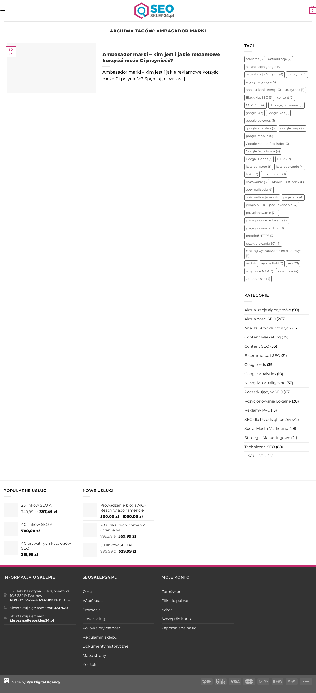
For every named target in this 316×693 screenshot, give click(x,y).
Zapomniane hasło (179, 628)
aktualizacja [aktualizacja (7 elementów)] (279, 59)
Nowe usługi (94, 619)
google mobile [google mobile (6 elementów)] (259, 136)
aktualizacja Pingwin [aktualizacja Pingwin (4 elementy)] (264, 74)
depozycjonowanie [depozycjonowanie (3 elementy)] (286, 105)
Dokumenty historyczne (105, 646)
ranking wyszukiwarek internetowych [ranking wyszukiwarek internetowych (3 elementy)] (274, 253)
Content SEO (256, 346)
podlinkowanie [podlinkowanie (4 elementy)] (283, 205)
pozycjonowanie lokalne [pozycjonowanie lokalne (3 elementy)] (267, 220)
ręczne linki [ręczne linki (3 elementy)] (272, 263)
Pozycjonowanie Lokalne (267, 401)
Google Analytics (260, 374)
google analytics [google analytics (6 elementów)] (261, 128)
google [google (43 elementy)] (254, 113)
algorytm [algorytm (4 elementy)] (297, 74)
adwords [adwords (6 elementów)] (255, 59)
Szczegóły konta (177, 619)
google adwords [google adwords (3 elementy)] (260, 120)
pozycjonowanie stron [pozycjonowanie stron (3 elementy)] (265, 228)
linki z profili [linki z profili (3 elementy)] (274, 174)
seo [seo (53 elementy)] (293, 263)
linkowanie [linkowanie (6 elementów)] (257, 182)
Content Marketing (262, 337)
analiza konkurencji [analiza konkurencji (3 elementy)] (263, 90)
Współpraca (94, 600)
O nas (88, 591)
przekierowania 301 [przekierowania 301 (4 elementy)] (263, 243)
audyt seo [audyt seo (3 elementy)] (294, 90)
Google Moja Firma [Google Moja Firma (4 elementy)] (263, 151)
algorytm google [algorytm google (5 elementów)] (261, 82)
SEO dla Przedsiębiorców (267, 419)
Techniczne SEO (259, 447)
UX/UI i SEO (255, 456)
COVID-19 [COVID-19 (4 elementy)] (255, 105)
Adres (167, 610)
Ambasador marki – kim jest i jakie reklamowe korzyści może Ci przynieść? (161, 57)
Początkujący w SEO (263, 392)
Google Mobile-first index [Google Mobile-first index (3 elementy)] (267, 143)
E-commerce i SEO (262, 355)
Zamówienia (173, 591)
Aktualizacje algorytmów (267, 310)
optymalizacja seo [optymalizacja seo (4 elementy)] (262, 197)
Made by (32, 682)
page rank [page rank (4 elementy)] (293, 197)
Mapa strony (94, 655)
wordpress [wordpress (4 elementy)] (288, 271)
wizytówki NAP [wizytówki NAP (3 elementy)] (259, 271)
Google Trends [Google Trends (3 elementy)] (259, 159)
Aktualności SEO (260, 319)
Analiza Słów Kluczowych (267, 328)
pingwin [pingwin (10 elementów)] (255, 205)
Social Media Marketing (266, 428)
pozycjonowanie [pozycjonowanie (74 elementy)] (262, 213)
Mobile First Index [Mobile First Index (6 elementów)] (288, 182)
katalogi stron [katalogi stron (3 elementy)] (258, 166)
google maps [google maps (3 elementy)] (292, 128)
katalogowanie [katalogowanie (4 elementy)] (290, 166)
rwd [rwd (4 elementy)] (251, 263)
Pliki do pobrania (177, 600)
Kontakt (90, 664)
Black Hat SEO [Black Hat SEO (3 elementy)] (259, 97)
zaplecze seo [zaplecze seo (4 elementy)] (258, 279)
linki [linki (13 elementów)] (252, 174)
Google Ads (255, 364)
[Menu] (3, 10)
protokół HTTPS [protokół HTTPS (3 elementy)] (260, 235)
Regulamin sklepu (100, 637)
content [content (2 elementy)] (285, 97)
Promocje (92, 610)
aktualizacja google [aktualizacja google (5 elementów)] (263, 67)
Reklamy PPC (257, 410)
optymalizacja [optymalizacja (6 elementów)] (259, 189)
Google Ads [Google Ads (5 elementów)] (278, 113)
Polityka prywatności (102, 628)
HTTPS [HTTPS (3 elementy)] (284, 159)
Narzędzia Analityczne (265, 383)
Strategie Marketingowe (267, 437)
